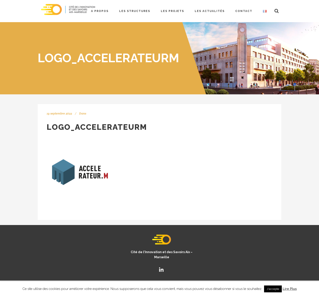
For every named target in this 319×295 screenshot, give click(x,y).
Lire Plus (290, 289)
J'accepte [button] (273, 289)
